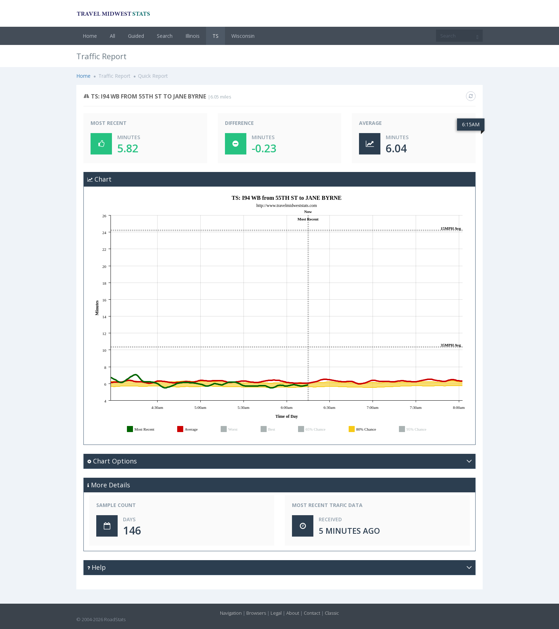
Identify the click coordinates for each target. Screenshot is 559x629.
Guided (136, 35)
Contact (312, 613)
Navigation (231, 613)
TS (215, 35)
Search (165, 35)
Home (90, 35)
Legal (276, 613)
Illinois (192, 35)
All (112, 35)
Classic (332, 613)
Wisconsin (243, 35)
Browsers (256, 613)
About (292, 613)
